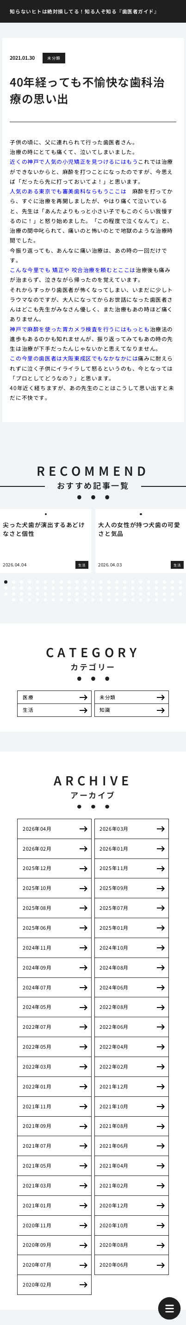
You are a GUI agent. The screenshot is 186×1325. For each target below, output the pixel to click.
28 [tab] (37, 587)
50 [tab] (29, 593)
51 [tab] (37, 593)
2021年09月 (37, 1125)
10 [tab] (76, 581)
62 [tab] (124, 593)
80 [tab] (93, 599)
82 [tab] (108, 599)
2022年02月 (113, 1066)
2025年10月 (37, 887)
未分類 (53, 58)
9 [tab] (69, 581)
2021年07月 (37, 1145)
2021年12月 (113, 1086)
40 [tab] (132, 587)
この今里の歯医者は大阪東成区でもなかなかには (74, 358)
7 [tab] (53, 581)
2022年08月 (113, 1006)
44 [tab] (164, 587)
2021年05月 (37, 1165)
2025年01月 (113, 927)
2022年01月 (37, 1086)
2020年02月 (37, 1284)
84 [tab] (124, 599)
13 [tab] (100, 581)
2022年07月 (37, 1026)
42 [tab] (148, 587)
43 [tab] (156, 587)
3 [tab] (21, 581)
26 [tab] (21, 587)
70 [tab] (13, 599)
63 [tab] (132, 593)
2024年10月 (113, 947)
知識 (104, 709)
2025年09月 (113, 887)
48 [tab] (13, 593)
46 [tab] (180, 587)
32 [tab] (69, 587)
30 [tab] (53, 587)
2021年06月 (113, 1145)
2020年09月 (37, 1244)
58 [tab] (93, 593)
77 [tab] (69, 599)
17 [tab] (132, 581)
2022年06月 (113, 1026)
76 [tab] (61, 599)
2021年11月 (37, 1106)
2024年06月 (113, 987)
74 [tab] (45, 599)
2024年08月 (113, 967)
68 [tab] (172, 593)
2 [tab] (13, 581)
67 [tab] (164, 593)
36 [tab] (100, 587)
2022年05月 (37, 1046)
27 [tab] (29, 587)
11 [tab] (85, 581)
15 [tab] (116, 581)
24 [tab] (5, 587)
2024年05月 (37, 1006)
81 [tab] (100, 599)
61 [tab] (116, 593)
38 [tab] (116, 587)
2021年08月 (113, 1125)
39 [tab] (124, 587)
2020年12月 (113, 1205)
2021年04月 (113, 1165)
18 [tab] (140, 581)
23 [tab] (180, 581)
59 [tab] (100, 593)
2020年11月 (37, 1225)
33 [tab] (76, 587)
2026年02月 (37, 848)
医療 (28, 697)
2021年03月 (37, 1185)
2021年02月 (113, 1185)
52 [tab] (45, 593)
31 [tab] (61, 587)
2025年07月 (113, 907)
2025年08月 (37, 907)
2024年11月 (37, 947)
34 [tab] (85, 587)
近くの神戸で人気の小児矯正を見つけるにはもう (74, 161)
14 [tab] (108, 581)
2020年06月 (113, 1264)
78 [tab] (76, 599)
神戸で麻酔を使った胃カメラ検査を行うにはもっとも (79, 329)
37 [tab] (108, 587)
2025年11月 (113, 868)
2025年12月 (37, 868)
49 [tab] (21, 593)
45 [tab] (172, 587)
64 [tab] (140, 593)
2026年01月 (113, 848)
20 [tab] (156, 581)
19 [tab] (148, 581)
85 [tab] (132, 599)
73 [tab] (37, 599)
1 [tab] (5, 581)
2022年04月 (113, 1046)
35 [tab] (93, 587)
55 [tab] (69, 593)
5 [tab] (37, 581)
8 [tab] (61, 581)
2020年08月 (113, 1244)
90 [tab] (172, 599)
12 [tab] (93, 581)
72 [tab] (29, 599)
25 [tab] (13, 587)
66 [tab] (156, 593)
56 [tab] (76, 593)
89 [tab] (164, 599)
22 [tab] (172, 581)
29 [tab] (45, 587)
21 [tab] (164, 581)
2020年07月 (37, 1264)
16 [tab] (124, 581)
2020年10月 (113, 1225)
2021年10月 (113, 1106)
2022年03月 (37, 1066)
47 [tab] (5, 593)
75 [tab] (53, 599)
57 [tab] (85, 593)
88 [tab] (156, 599)
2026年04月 (37, 828)
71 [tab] (21, 599)
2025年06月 (37, 927)
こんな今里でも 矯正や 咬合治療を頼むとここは (73, 270)
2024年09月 (37, 967)
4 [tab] (29, 581)
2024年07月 (37, 987)
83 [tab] (116, 599)
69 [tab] (180, 593)
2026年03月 (113, 828)
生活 (28, 709)
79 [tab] (85, 599)
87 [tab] (148, 599)
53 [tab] (53, 593)
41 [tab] (140, 587)
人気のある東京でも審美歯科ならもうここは (68, 191)
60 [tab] (108, 593)
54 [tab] (61, 593)
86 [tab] (140, 599)
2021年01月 (37, 1205)
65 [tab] (148, 593)
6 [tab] (45, 581)
